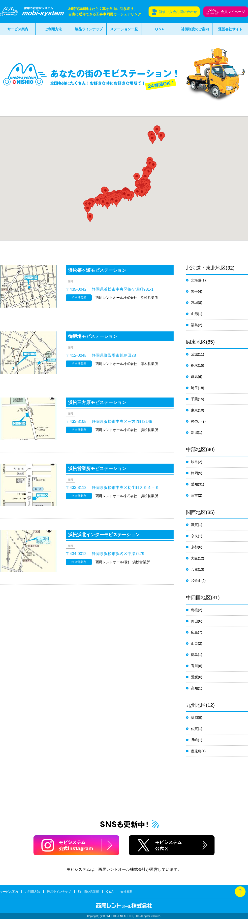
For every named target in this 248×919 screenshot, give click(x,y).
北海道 (196, 280)
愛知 (194, 484)
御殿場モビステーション (92, 336)
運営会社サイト (230, 29)
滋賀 (194, 525)
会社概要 (126, 891)
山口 (194, 643)
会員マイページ (233, 12)
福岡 (194, 717)
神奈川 (196, 421)
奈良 (194, 536)
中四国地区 (198, 597)
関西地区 (196, 512)
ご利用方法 (53, 29)
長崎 (194, 740)
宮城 (194, 303)
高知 (194, 688)
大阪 (194, 558)
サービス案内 (17, 29)
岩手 (194, 291)
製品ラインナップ (89, 29)
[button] (161, 136)
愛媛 (194, 677)
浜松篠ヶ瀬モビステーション (97, 270)
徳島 (194, 655)
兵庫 (194, 569)
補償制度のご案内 (195, 29)
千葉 (194, 399)
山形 (194, 314)
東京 (194, 410)
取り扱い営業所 (88, 891)
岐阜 (194, 462)
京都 (194, 547)
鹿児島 (196, 751)
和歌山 (196, 581)
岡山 (194, 621)
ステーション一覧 (124, 29)
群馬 (194, 377)
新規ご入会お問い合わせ (178, 12)
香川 (194, 666)
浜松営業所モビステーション (97, 468)
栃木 (194, 365)
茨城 (194, 354)
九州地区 (196, 705)
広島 (194, 632)
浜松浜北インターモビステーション (104, 534)
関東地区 (196, 342)
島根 (194, 610)
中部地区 (196, 449)
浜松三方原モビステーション (97, 402)
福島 (194, 325)
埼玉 (194, 388)
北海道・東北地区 (206, 268)
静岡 (194, 473)
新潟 (194, 433)
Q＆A (159, 29)
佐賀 (194, 729)
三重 (194, 495)
